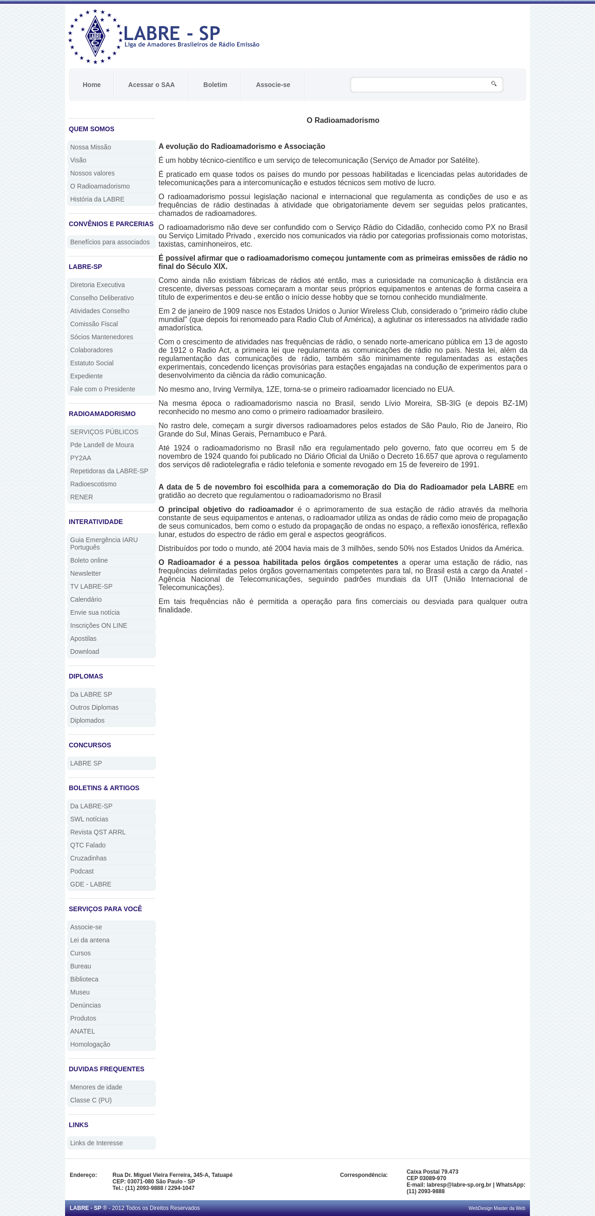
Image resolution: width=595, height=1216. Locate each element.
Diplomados (87, 720)
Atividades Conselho (100, 311)
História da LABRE (97, 199)
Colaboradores (91, 350)
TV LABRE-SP (91, 586)
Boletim (215, 84)
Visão (78, 160)
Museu (80, 992)
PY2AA (80, 458)
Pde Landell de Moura (102, 445)
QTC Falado (88, 845)
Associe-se (273, 84)
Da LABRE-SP (91, 806)
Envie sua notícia (95, 612)
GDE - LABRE (91, 884)
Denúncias (85, 1005)
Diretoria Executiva (97, 285)
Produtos (83, 1018)
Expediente (86, 376)
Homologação (90, 1044)
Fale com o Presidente (102, 389)
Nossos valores (92, 173)
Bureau (80, 966)
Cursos (80, 953)
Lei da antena (90, 940)
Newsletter (85, 573)
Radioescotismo (93, 484)
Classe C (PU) (91, 1100)
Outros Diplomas (94, 707)
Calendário (86, 599)
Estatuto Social (91, 363)
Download (84, 651)
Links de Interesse (96, 1143)
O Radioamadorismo (100, 186)
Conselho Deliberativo (102, 298)
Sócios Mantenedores (101, 337)
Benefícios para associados (110, 242)
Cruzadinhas (88, 858)
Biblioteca (84, 979)
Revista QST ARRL (98, 832)
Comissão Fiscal (94, 324)
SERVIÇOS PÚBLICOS (104, 432)
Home (92, 84)
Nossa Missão (90, 147)
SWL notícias (89, 819)
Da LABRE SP (91, 694)
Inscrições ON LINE (98, 625)
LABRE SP (86, 763)
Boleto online (89, 560)
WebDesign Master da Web (497, 1208)
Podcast (82, 871)
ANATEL (82, 1031)
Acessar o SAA (151, 84)
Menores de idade (96, 1087)
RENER (81, 497)
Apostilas (83, 638)
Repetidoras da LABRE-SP (109, 471)
